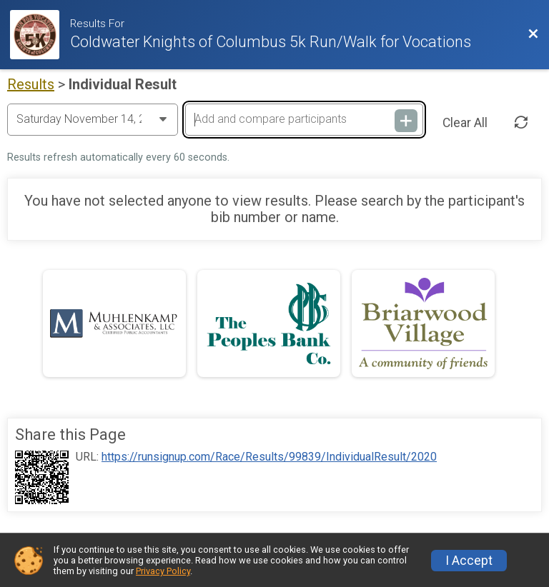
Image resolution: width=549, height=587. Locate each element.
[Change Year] (92, 119)
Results (30, 84)
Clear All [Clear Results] (465, 123)
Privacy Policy (163, 571)
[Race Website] (40, 34)
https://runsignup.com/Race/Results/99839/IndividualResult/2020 (269, 457)
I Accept (469, 560)
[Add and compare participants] (303, 119)
